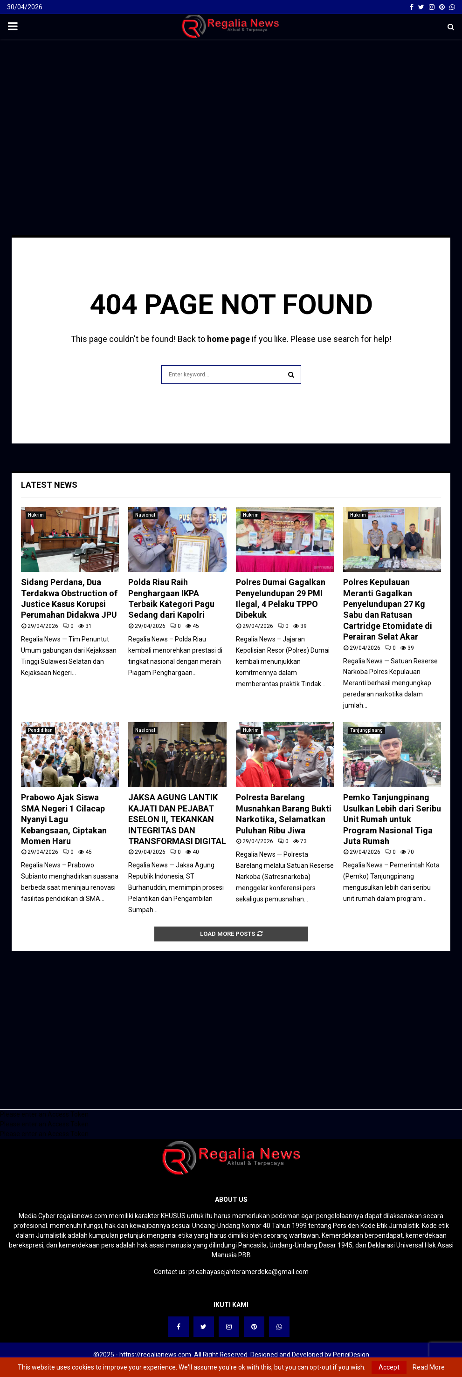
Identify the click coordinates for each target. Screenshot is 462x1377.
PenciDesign (351, 1354)
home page (228, 339)
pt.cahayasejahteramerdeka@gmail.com (248, 1271)
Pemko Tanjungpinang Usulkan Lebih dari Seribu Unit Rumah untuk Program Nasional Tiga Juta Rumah (392, 819)
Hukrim (36, 515)
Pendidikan (40, 730)
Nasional (145, 515)
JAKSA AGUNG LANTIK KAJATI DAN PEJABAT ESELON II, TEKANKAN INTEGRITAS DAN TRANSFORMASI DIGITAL (177, 819)
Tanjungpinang (366, 730)
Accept (389, 1367)
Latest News (49, 485)
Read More (429, 1367)
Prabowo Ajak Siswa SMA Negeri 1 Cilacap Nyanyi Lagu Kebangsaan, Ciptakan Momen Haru (64, 819)
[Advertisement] (231, 113)
